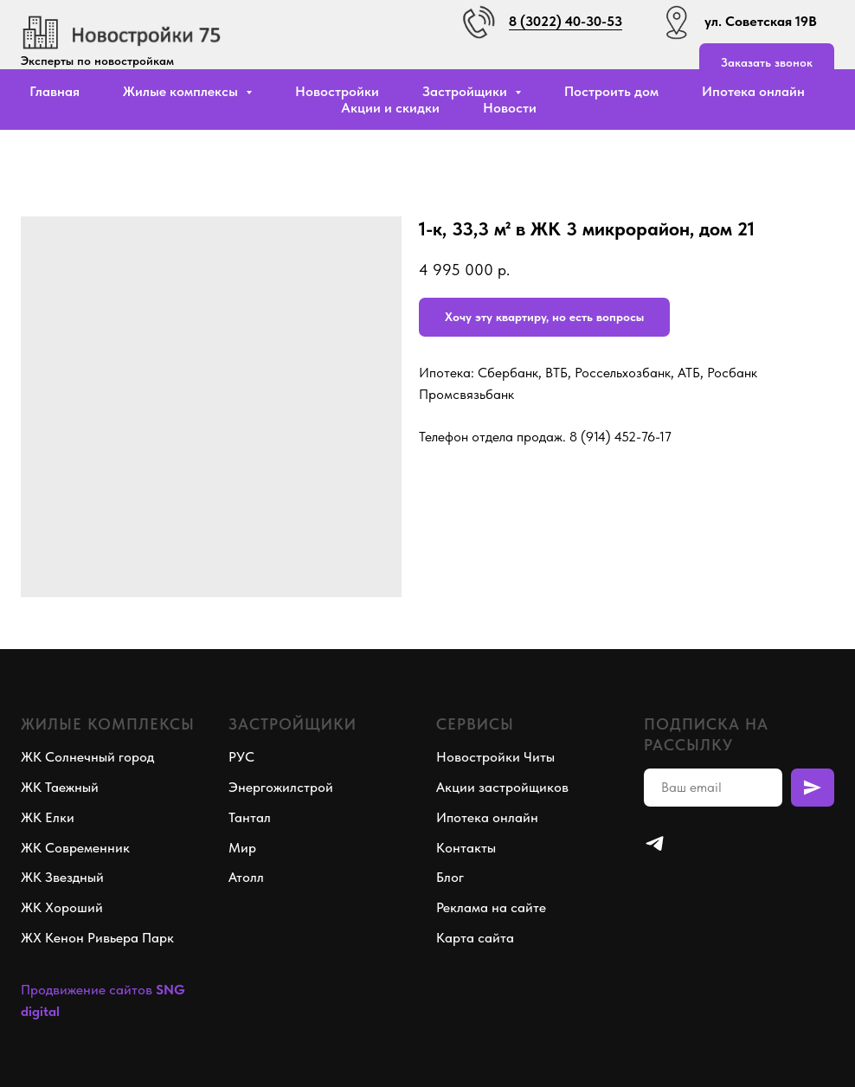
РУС (241, 757)
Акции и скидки (390, 108)
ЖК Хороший (62, 907)
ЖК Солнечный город (87, 757)
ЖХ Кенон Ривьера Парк (97, 937)
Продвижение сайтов (86, 989)
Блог (450, 877)
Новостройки (337, 91)
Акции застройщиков (502, 787)
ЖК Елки (47, 817)
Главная (54, 91)
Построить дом (611, 91)
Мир (242, 847)
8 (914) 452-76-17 (620, 436)
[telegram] (654, 843)
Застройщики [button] (466, 91)
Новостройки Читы (495, 757)
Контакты (466, 847)
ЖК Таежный (60, 787)
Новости (510, 108)
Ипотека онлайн (753, 91)
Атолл (246, 877)
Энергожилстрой (280, 787)
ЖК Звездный (62, 877)
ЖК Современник (75, 847)
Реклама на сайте (491, 907)
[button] (766, 62)
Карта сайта (475, 937)
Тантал (249, 817)
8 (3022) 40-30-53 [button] (565, 21)
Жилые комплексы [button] (182, 91)
